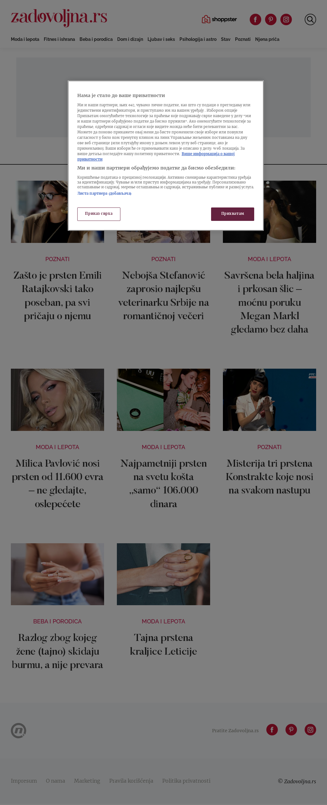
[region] (166, 155)
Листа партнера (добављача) (104, 194)
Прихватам (232, 214)
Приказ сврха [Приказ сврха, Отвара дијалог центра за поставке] (98, 214)
